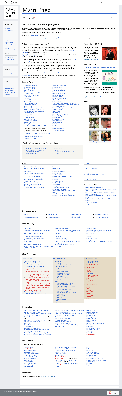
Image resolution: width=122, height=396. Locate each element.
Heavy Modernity (91, 320)
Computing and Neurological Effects (66, 243)
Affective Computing (58, 100)
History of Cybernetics (30, 100)
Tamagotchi (28, 323)
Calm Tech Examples (90, 258)
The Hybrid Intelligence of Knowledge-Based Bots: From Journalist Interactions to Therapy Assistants (37, 334)
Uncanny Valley (57, 116)
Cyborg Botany (91, 240)
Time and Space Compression (33, 179)
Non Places (27, 116)
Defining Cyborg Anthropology (33, 136)
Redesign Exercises (92, 264)
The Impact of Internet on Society (34, 168)
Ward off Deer (90, 292)
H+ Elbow (58, 325)
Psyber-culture (56, 117)
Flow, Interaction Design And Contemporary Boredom (37, 134)
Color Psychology (62, 291)
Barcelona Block (29, 352)
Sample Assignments (32, 151)
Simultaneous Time (58, 170)
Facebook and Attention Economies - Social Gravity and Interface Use (37, 314)
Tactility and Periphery (64, 273)
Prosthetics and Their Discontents (62, 176)
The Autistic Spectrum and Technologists (65, 103)
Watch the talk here (90, 60)
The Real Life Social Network (60, 187)
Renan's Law (28, 186)
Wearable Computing (59, 85)
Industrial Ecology (60, 235)
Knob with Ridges (62, 271)
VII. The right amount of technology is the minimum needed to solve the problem (38, 284)
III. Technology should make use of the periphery (37, 272)
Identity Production (92, 312)
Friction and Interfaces (93, 328)
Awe (87, 281)
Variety (88, 272)
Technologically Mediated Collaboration (36, 330)
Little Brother (56, 113)
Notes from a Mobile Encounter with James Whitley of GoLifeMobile (100, 190)
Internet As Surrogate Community (62, 108)
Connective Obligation (59, 106)
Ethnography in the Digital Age (35, 150)
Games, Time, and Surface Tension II (35, 320)
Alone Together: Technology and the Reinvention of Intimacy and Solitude (63, 194)
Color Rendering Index (64, 285)
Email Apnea (28, 216)
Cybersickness (28, 93)
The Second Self (57, 175)
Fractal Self (89, 326)
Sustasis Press (28, 347)
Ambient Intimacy (29, 181)
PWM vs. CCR (61, 296)
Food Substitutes (29, 227)
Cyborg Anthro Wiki (11, 3)
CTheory (57, 153)
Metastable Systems (30, 105)
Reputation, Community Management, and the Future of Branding (99, 193)
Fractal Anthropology (92, 325)
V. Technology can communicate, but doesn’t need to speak (37, 278)
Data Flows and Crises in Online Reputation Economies (37, 231)
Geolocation (56, 127)
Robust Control (59, 358)
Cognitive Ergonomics (31, 217)
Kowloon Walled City (58, 128)
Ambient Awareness (58, 119)
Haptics (54, 125)
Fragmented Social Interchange (96, 232)
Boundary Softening (30, 119)
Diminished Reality (58, 92)
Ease (87, 278)
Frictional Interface (60, 320)
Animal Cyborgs (57, 109)
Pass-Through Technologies (32, 261)
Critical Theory (90, 168)
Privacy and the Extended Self (64, 232)
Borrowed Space (57, 97)
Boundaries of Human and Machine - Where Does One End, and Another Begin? (68, 314)
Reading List (34, 35)
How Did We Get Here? (30, 138)
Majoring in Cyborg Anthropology (36, 148)
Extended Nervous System (32, 328)
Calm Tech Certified (59, 258)
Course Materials (31, 153)
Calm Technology (29, 117)
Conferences (58, 148)
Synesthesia (28, 171)
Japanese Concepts (90, 284)
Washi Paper (90, 295)
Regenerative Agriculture (93, 365)
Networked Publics (57, 121)
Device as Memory (57, 95)
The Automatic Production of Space (35, 235)
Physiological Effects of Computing (34, 238)
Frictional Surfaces (92, 330)
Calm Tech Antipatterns (93, 263)
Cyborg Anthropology (28, 55)
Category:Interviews (91, 202)
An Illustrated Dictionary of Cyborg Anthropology (42, 38)
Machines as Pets (91, 238)
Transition (60, 276)
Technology (89, 163)
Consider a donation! (47, 376)
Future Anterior (59, 326)
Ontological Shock (29, 87)
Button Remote (61, 270)
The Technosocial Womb (62, 318)
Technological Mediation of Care (34, 109)
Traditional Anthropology (95, 174)
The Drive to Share (91, 235)
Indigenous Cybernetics (31, 95)
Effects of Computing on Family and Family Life (38, 246)
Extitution (89, 349)
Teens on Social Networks (63, 228)
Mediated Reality (57, 87)
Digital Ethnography (77, 216)
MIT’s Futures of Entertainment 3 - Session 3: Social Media (100, 196)
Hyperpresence (90, 314)
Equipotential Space (58, 89)
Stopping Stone (91, 290)
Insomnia (27, 249)
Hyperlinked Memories (59, 171)
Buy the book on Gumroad (92, 97)
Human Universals (90, 267)
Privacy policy (7, 394)
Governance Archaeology (32, 92)
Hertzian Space (91, 318)
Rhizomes (27, 98)
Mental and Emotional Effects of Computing (68, 241)
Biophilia (91, 273)
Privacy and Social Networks (32, 176)
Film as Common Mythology (95, 323)
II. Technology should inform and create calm (38, 268)
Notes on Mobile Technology (63, 322)
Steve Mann (105, 129)
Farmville (55, 167)
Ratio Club (27, 101)
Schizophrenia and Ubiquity (32, 331)
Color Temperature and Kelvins (66, 293)
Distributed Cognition (58, 183)
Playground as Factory (59, 93)
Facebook (58, 236)
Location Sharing (60, 238)
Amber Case (94, 116)
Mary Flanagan (94, 142)
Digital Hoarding (57, 101)
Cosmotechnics (29, 113)
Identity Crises (90, 310)
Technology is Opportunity (63, 323)
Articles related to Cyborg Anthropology (36, 310)
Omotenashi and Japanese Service (35, 108)
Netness (57, 233)
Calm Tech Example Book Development (36, 293)
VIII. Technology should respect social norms (37, 288)
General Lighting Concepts (65, 283)
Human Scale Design (30, 121)
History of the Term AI (30, 103)
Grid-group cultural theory (60, 186)
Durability (58, 279)
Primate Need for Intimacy (60, 189)
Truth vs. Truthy (28, 106)
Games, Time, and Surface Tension (34, 317)
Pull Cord (60, 268)
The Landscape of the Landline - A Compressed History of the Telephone (69, 311)
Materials (58, 302)
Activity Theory (56, 184)
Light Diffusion (61, 299)
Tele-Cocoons (59, 317)
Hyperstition (27, 228)
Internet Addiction (29, 241)
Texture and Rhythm (63, 275)
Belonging (89, 280)
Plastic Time (56, 168)
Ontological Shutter (30, 89)
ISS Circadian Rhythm (64, 289)
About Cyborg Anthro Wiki (20, 394)
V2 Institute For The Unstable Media (64, 151)
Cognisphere (90, 331)
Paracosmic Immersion (31, 175)
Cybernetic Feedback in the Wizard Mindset (65, 105)
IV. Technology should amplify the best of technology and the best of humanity (38, 275)
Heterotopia (89, 317)
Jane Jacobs (28, 368)
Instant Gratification (30, 243)
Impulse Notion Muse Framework (34, 111)
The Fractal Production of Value (33, 233)
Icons (59, 263)
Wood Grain (92, 277)
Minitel (57, 366)
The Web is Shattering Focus (32, 312)
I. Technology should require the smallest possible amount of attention (38, 265)
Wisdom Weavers (29, 122)
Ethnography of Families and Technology (67, 230)
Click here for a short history (52, 73)
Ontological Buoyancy (31, 85)
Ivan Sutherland (91, 333)
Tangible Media (91, 228)
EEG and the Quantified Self (60, 178)
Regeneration (28, 114)
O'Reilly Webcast (76, 214)
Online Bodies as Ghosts (31, 325)
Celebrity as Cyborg (58, 181)
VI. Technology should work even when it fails (38, 281)
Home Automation (92, 315)
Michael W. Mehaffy (30, 363)
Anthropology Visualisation (32, 184)
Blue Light (60, 297)
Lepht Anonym (56, 124)
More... (90, 205)
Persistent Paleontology (102, 217)
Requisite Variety (29, 366)
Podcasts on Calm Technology (33, 292)
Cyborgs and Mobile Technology (34, 187)
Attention (58, 261)
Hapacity (89, 322)
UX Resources (90, 179)
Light (56, 281)
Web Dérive (27, 97)
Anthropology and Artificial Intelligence (36, 183)
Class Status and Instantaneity (33, 236)
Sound (57, 301)
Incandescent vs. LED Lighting (66, 286)
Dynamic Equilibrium (61, 357)
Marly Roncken (90, 334)
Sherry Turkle (105, 116)
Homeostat (58, 365)
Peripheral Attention (61, 266)
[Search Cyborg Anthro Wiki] (62, 2)
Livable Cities (28, 349)
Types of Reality (29, 240)
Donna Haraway (94, 129)
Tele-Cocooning (57, 111)
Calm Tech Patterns (92, 261)
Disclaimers (32, 394)
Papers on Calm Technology (32, 290)
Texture (88, 297)
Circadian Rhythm (63, 288)
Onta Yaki (89, 289)
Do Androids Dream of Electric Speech (35, 125)
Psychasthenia (28, 170)
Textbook (57, 150)
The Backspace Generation (32, 244)
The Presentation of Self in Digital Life (35, 178)
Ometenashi (90, 293)
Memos (88, 347)
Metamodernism (29, 90)
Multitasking (90, 233)
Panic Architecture (57, 173)
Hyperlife (55, 179)
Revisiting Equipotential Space (64, 244)
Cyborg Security (29, 326)
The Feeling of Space (58, 90)
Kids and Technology (61, 227)
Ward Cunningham (30, 365)
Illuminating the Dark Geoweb (94, 188)
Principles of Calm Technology (33, 263)
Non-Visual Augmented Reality (33, 322)
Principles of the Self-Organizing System (67, 363)
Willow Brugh (75, 325)
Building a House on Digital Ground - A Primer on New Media (100, 199)
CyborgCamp (26, 75)
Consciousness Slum (58, 130)
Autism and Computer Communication (98, 230)
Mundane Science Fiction (60, 114)
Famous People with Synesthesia (34, 173)
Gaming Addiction (30, 248)
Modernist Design (91, 298)
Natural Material (93, 275)
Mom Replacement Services (63, 349)
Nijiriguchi (89, 287)
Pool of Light (60, 294)
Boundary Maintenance (59, 98)
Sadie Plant (106, 142)
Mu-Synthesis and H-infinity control (66, 360)
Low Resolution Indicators (65, 265)
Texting (88, 236)
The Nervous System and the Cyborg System (63, 191)
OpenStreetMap (57, 122)
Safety (88, 270)
